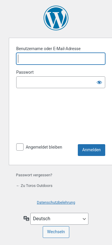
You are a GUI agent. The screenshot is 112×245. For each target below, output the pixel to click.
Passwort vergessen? (34, 175)
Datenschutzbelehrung (56, 202)
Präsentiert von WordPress (56, 18)
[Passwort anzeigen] (99, 82)
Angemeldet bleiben (44, 147)
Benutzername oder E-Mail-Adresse (48, 48)
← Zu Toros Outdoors (34, 185)
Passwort (25, 72)
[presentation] (40, 117)
